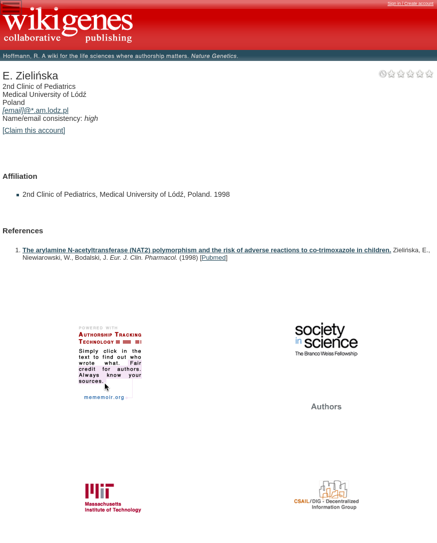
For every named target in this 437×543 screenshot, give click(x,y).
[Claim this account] (33, 130)
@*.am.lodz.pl (35, 110)
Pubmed (214, 257)
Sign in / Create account (411, 3)
